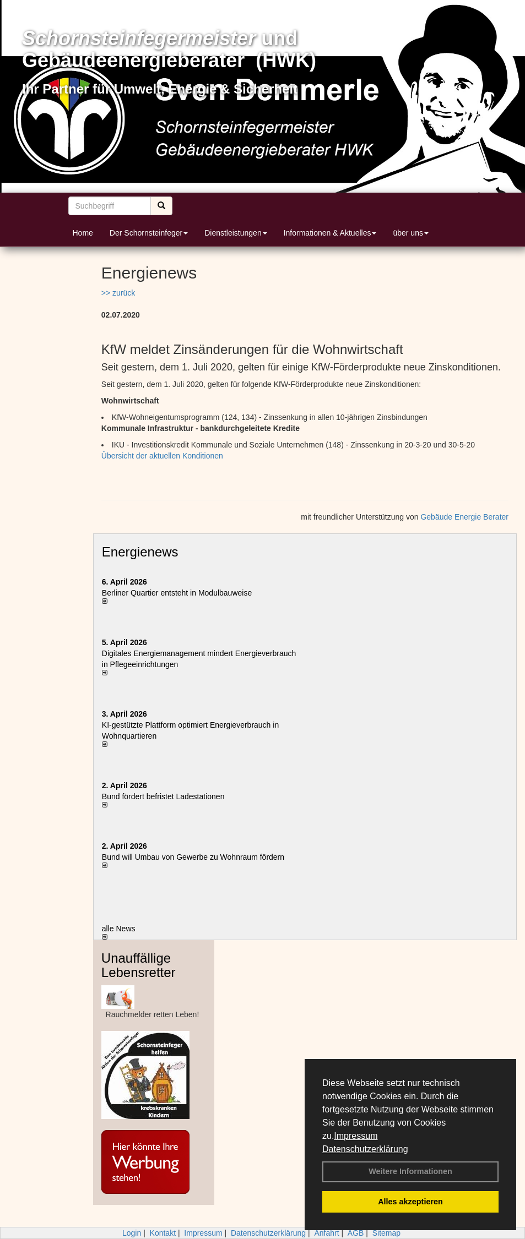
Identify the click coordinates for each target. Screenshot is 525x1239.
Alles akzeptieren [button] (410, 1201)
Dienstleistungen (235, 232)
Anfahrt (326, 1233)
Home (83, 232)
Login (131, 1233)
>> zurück (118, 292)
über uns (410, 232)
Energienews (140, 551)
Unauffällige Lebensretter (138, 965)
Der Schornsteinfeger (149, 232)
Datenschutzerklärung (365, 1149)
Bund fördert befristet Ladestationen (163, 796)
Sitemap (386, 1233)
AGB (356, 1233)
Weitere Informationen (410, 1171)
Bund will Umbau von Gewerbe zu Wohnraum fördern (193, 857)
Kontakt (163, 1233)
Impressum (355, 1135)
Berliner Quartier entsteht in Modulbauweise (177, 592)
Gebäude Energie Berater (464, 516)
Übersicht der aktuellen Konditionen (162, 455)
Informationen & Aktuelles (330, 232)
